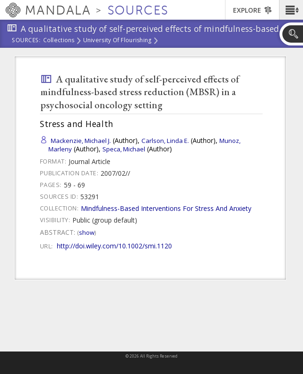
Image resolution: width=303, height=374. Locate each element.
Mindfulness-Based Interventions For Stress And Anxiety (166, 208)
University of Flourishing (117, 40)
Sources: (26, 40)
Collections (59, 40)
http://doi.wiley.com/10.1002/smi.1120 (114, 245)
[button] (291, 10)
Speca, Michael (123, 149)
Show (86, 232)
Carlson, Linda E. (165, 140)
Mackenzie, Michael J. (81, 140)
